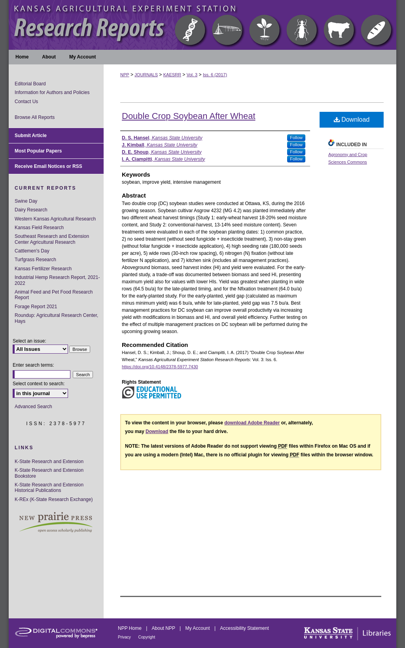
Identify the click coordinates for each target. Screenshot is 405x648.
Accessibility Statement (244, 628)
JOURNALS (146, 74)
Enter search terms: (33, 365)
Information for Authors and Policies (52, 92)
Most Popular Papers (38, 151)
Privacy (125, 637)
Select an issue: (29, 341)
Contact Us (26, 101)
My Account (198, 628)
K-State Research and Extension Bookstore (49, 472)
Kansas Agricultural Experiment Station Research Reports (202, 25)
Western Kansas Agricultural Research (55, 219)
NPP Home (130, 628)
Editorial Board (30, 84)
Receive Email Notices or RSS (48, 166)
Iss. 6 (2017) (215, 74)
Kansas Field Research (39, 227)
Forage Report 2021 (36, 306)
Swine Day (26, 201)
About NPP (164, 628)
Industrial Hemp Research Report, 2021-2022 (57, 280)
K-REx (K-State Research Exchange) (54, 499)
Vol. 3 (192, 74)
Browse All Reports (35, 117)
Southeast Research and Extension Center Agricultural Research (52, 239)
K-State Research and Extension (49, 461)
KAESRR (172, 74)
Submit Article (31, 135)
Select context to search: (38, 383)
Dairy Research (31, 210)
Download (352, 119)
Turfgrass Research (35, 259)
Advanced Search (33, 406)
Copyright (146, 637)
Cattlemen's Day (32, 251)
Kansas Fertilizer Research (43, 268)
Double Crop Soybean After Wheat (188, 116)
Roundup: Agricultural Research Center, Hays (56, 318)
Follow (296, 137)
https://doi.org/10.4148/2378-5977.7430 (160, 366)
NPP (124, 74)
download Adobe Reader (252, 423)
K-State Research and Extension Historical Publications (49, 487)
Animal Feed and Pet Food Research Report (54, 294)
